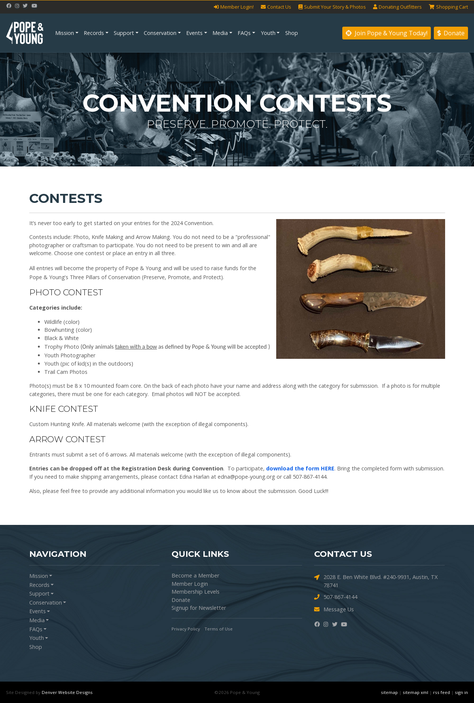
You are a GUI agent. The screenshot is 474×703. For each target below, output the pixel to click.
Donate (451, 33)
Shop (291, 32)
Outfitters (397, 7)
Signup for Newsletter (199, 607)
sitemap (389, 692)
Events (194, 32)
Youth (268, 32)
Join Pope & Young (386, 33)
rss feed (441, 692)
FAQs (244, 32)
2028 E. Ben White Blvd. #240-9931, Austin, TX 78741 (376, 581)
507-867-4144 (335, 597)
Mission (64, 32)
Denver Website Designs (67, 692)
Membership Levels (196, 591)
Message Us (334, 609)
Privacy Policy (186, 629)
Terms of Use (219, 629)
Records (94, 32)
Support (124, 32)
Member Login (190, 583)
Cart (448, 7)
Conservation (160, 32)
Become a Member (195, 575)
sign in (461, 692)
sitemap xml (415, 692)
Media (220, 32)
